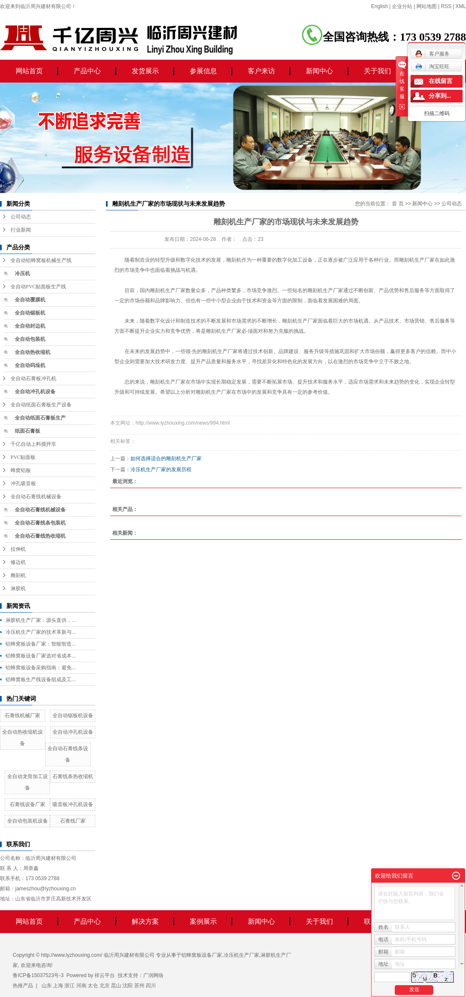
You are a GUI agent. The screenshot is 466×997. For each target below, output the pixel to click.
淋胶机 (18, 588)
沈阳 (127, 986)
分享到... (440, 96)
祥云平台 (104, 975)
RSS (446, 6)
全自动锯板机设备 (73, 715)
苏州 (139, 986)
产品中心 (87, 71)
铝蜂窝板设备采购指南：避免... (41, 668)
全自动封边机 (30, 326)
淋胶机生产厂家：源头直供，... (41, 620)
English (379, 6)
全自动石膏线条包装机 (40, 523)
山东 (47, 986)
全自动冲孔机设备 (35, 392)
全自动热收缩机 (32, 352)
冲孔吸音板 (23, 483)
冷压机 (22, 273)
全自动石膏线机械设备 (36, 497)
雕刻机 (18, 575)
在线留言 (440, 81)
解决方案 (145, 921)
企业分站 (402, 6)
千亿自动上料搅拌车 (33, 444)
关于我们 (377, 71)
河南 (81, 986)
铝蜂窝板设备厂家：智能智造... (41, 644)
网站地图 (426, 6)
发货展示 (145, 71)
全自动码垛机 (30, 365)
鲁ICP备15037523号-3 (38, 975)
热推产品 (23, 986)
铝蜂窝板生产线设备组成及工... (41, 679)
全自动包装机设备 (27, 821)
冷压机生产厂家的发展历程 (160, 469)
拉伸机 (18, 549)
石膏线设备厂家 (27, 804)
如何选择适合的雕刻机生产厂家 (166, 458)
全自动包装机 (30, 339)
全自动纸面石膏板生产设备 (41, 405)
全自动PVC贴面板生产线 (38, 287)
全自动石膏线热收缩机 (40, 536)
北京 (105, 986)
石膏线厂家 (73, 821)
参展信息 (203, 71)
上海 (58, 986)
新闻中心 (319, 71)
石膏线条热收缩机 (73, 776)
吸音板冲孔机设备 (73, 804)
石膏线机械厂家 (22, 715)
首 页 (397, 204)
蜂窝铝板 (21, 470)
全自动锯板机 (30, 313)
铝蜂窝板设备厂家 (201, 955)
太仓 (93, 986)
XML (460, 6)
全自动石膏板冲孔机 (33, 378)
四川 (151, 986)
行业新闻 (21, 230)
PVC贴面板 (23, 457)
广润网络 (153, 975)
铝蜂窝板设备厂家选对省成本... (41, 656)
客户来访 (261, 71)
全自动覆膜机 (30, 300)
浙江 (69, 986)
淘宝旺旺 (432, 66)
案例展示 (203, 921)
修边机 (18, 562)
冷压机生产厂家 (241, 955)
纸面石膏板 (27, 431)
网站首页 (29, 71)
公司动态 (21, 217)
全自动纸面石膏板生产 (40, 418)
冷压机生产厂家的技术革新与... (41, 632)
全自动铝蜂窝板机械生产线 (41, 260)
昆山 (116, 986)
